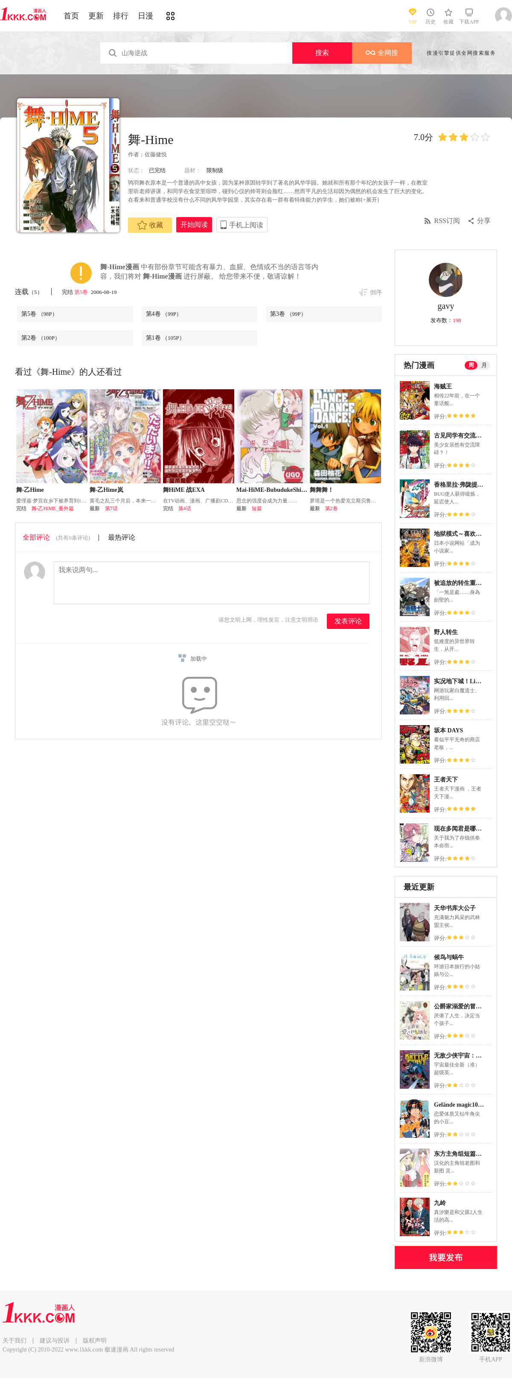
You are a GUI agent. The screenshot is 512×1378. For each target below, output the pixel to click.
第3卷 (288, 314)
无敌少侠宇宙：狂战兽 (464, 1055)
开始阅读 (194, 224)
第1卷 (165, 338)
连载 (29, 291)
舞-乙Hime (30, 490)
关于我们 (14, 1340)
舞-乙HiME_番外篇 (53, 508)
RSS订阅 (447, 220)
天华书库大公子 (455, 908)
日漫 (145, 16)
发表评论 (348, 621)
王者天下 (446, 779)
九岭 (440, 1203)
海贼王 (443, 386)
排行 (120, 16)
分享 (484, 220)
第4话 (184, 508)
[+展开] (370, 200)
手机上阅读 (246, 225)
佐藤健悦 (156, 154)
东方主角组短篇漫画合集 (467, 1154)
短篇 (257, 508)
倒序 (376, 292)
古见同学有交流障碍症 (464, 435)
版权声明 (95, 1340)
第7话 (111, 508)
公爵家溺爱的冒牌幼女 (464, 1006)
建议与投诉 (55, 1340)
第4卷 (164, 314)
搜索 (322, 52)
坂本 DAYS (448, 730)
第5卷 (82, 292)
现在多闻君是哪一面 (461, 829)
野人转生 (446, 632)
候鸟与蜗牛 (449, 957)
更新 (96, 16)
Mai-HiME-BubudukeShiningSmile (281, 490)
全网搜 (382, 52)
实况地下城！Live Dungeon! (470, 681)
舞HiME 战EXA (184, 490)
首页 (71, 16)
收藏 (150, 225)
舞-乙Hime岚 (106, 490)
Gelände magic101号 (460, 1105)
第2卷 (40, 338)
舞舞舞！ (322, 490)
